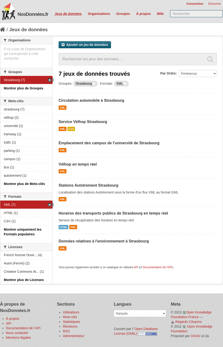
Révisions (70, 326)
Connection (194, 3)
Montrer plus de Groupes (23, 88)
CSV (71, 129)
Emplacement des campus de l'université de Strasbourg (109, 143)
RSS (66, 331)
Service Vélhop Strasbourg (83, 122)
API (136, 267)
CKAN (195, 336)
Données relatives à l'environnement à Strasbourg (104, 241)
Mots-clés (70, 317)
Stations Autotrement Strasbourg (88, 185)
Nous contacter (17, 333)
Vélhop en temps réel (78, 164)
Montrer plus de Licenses (24, 280)
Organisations (99, 14)
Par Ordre (168, 73)
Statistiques (71, 322)
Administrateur (73, 336)
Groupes (123, 14)
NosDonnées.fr (33, 14)
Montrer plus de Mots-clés (24, 184)
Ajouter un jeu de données (85, 45)
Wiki (160, 14)
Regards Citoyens (188, 322)
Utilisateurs (71, 312)
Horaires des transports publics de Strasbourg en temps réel (113, 213)
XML (62, 107)
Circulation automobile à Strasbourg (91, 100)
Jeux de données (68, 14)
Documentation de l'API (157, 267)
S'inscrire (214, 3)
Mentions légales (18, 337)
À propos (143, 14)
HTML (63, 227)
